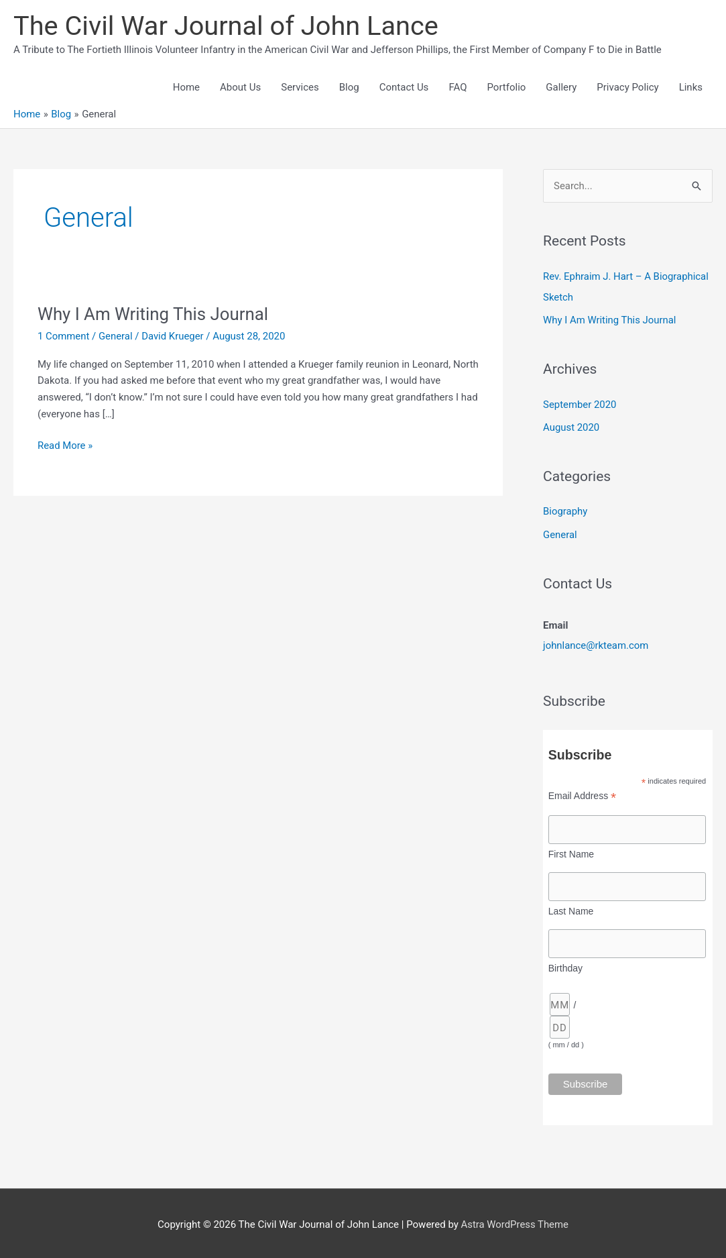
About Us (240, 88)
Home (186, 88)
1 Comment (64, 337)
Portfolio (506, 88)
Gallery (561, 88)
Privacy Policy (627, 88)
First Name (571, 850)
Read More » (65, 446)
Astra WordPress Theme (515, 1221)
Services (300, 88)
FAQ (457, 88)
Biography (565, 509)
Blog (349, 88)
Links (691, 88)
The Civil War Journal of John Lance (227, 26)
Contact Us (404, 88)
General (116, 337)
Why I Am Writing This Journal (154, 315)
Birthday (565, 964)
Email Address (582, 792)
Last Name (571, 907)
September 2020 (580, 403)
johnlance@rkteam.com (596, 643)
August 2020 (571, 426)
